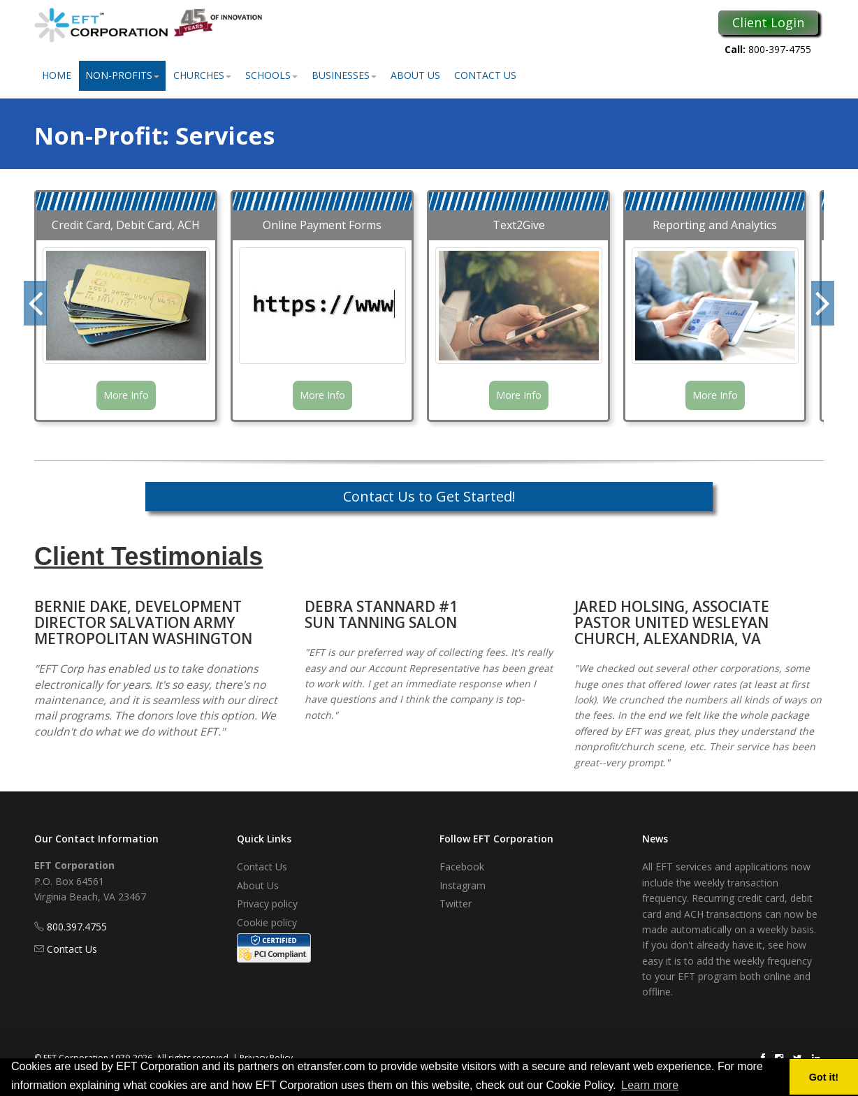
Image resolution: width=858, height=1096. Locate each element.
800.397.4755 (77, 926)
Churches (202, 75)
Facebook (461, 866)
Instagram (462, 885)
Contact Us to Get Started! (429, 496)
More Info (126, 395)
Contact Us (485, 75)
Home (56, 75)
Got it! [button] (823, 1077)
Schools (271, 75)
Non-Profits (122, 75)
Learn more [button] (649, 1085)
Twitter (455, 903)
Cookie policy (267, 922)
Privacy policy (267, 903)
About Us (415, 75)
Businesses (344, 75)
